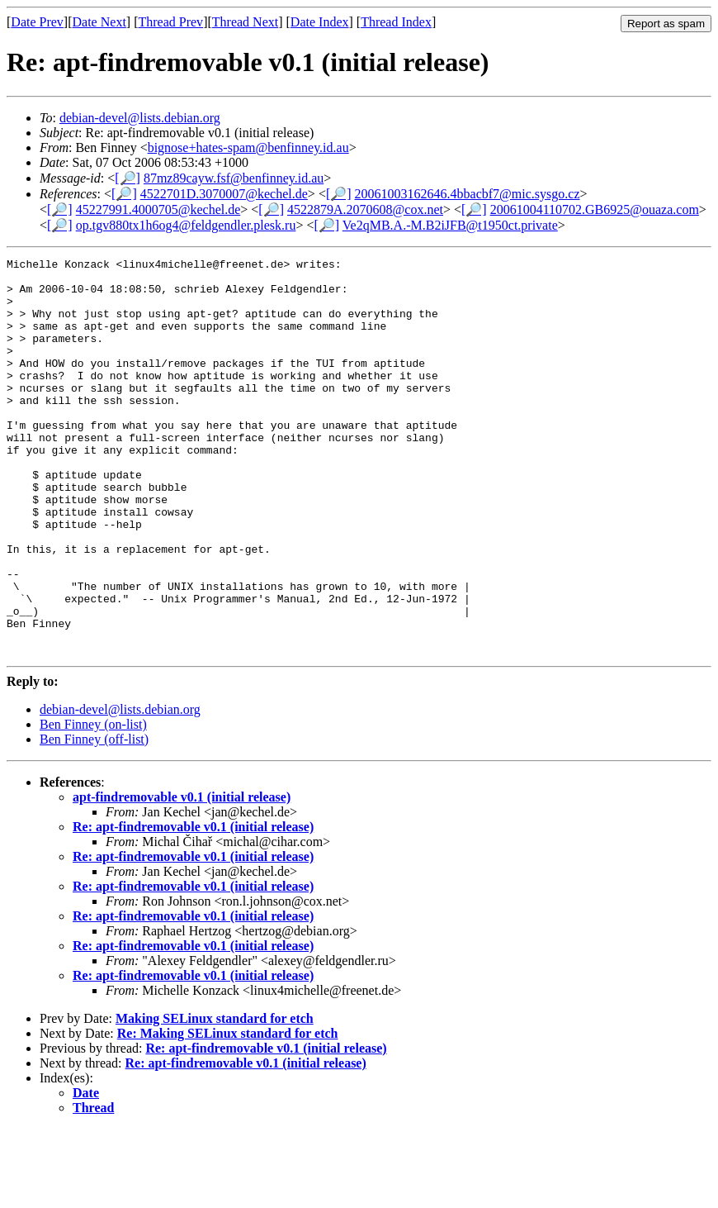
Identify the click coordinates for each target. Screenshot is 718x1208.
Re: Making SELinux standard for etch (227, 1113)
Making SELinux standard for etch (215, 1098)
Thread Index (396, 22)
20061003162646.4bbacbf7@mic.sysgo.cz (467, 194)
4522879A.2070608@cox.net (365, 209)
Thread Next (245, 22)
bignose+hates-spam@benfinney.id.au (248, 147)
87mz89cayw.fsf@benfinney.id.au (234, 178)
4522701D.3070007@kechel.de (224, 194)
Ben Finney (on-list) (93, 804)
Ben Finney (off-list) (94, 818)
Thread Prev (170, 22)
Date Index (320, 22)
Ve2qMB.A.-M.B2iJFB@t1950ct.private (450, 225)
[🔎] (127, 178)
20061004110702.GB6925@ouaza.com (594, 209)
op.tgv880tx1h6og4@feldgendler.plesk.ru (186, 225)
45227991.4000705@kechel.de (158, 209)
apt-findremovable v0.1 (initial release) (182, 876)
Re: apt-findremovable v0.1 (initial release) (193, 906)
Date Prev (37, 22)
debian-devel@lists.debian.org (139, 118)
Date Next (99, 22)
